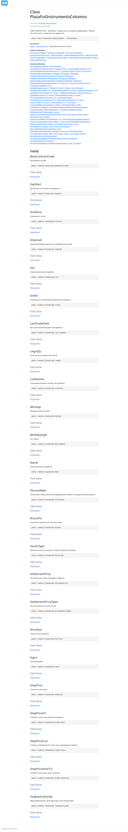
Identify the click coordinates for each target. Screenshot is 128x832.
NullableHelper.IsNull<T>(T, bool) (64, 90)
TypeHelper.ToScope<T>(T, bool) (42, 95)
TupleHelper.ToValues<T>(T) (87, 90)
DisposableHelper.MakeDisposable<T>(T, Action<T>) (49, 83)
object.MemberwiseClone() (74, 55)
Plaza (48, 23)
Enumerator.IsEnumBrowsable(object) (44, 110)
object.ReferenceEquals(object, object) (83, 57)
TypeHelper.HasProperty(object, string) (44, 112)
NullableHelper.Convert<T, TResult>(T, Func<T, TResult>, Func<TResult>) (56, 88)
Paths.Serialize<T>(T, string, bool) (63, 102)
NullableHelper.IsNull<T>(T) (40, 90)
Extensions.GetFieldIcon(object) (42, 124)
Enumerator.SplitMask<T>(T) (40, 86)
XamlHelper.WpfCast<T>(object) (42, 141)
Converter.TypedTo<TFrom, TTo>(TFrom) (76, 71)
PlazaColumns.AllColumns (40, 55)
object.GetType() (57, 55)
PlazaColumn (35, 176)
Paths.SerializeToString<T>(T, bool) (70, 100)
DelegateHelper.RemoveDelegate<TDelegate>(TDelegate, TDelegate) (55, 81)
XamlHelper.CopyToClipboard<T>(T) (43, 100)
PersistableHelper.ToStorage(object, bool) (45, 129)
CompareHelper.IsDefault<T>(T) (79, 69)
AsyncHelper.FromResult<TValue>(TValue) (45, 66)
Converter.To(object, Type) (71, 105)
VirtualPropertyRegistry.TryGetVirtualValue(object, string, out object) (55, 143)
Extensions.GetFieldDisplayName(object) (75, 122)
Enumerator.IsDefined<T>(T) (80, 83)
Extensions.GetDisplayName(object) (75, 119)
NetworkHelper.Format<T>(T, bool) (68, 95)
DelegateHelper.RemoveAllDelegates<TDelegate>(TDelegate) (53, 78)
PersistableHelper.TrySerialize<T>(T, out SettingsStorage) (51, 98)
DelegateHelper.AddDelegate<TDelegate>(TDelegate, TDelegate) (54, 73)
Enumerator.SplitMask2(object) (71, 110)
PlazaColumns (42, 46)
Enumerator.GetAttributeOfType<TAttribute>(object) (68, 107)
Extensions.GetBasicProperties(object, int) (45, 119)
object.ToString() (92, 55)
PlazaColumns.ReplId (38, 53)
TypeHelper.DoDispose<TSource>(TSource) (75, 93)
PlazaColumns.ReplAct (73, 53)
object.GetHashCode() (38, 60)
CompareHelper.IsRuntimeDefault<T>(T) (45, 71)
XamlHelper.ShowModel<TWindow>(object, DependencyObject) (53, 138)
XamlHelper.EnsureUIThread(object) (43, 136)
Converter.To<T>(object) (39, 107)
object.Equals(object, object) (57, 57)
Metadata (53, 23)
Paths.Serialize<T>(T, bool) (40, 102)
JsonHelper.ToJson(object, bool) (66, 124)
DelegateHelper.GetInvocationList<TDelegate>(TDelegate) (51, 76)
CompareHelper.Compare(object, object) (45, 105)
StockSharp (42, 23)
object (32, 46)
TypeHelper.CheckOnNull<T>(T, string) (44, 93)
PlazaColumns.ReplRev (55, 53)
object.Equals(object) (38, 57)
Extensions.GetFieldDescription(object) (44, 122)
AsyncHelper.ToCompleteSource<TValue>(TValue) (48, 69)
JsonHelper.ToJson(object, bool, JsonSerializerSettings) (50, 126)
